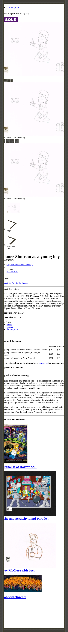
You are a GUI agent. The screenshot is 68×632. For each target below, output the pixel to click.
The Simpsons (13, 7)
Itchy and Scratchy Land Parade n (25, 518)
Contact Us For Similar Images (14, 283)
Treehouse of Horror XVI (19, 467)
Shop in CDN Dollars (12, 272)
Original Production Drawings (20, 264)
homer (9, 324)
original (10, 327)
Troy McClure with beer (18, 570)
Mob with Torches (13, 597)
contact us (43, 363)
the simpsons (12, 329)
